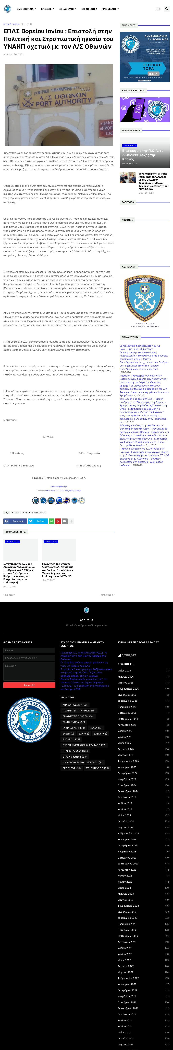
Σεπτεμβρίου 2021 (144, 1008)
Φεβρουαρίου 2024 (144, 833)
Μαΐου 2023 (144, 888)
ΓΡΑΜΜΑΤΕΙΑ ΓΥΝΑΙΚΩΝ (79, 710)
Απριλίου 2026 (144, 676)
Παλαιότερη (106, 594)
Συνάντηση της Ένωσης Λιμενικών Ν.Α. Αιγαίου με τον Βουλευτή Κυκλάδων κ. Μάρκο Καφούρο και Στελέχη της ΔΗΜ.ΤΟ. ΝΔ (58, 570)
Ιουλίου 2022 (144, 948)
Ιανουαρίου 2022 (144, 984)
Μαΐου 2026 (144, 670)
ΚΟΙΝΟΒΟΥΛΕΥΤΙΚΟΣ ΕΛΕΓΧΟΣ (83, 762)
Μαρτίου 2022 (144, 972)
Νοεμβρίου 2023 (144, 851)
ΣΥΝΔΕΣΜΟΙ (66, 8)
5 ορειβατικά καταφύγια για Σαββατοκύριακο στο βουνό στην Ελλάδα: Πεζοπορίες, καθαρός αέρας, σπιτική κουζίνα (86, 672)
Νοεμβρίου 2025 (144, 707)
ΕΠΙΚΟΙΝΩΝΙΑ (89, 8)
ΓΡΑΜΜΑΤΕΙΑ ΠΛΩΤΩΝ (78, 716)
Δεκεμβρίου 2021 (144, 990)
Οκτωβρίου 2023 (144, 857)
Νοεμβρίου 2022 (144, 924)
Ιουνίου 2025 (144, 737)
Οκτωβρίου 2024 (144, 785)
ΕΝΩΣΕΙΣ (46, 8)
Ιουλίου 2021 (144, 1020)
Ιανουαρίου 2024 (144, 839)
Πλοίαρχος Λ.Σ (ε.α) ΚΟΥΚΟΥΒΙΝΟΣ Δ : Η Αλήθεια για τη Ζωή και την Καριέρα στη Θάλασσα (83, 656)
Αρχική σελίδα (11, 24)
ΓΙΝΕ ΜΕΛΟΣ (109, 8)
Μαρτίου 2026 (144, 682)
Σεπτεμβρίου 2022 (144, 936)
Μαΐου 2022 (144, 960)
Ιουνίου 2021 (144, 1026)
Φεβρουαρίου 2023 (144, 906)
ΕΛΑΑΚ (96, 728)
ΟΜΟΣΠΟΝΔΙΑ (25, 8)
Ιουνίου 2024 (144, 809)
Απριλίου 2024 (144, 821)
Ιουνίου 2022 (144, 954)
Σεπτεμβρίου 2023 (144, 863)
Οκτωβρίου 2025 (144, 713)
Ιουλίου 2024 (144, 803)
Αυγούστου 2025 (144, 725)
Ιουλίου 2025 (144, 731)
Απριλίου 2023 (144, 893)
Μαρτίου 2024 (144, 827)
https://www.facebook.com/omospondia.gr (63, 491)
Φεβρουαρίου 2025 (144, 761)
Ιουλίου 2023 (144, 875)
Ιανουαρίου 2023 (144, 912)
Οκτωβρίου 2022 (144, 930)
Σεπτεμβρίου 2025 (144, 719)
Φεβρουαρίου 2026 (144, 688)
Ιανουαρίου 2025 (144, 767)
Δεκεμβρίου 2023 (144, 845)
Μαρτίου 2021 (144, 1044)
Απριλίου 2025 (144, 749)
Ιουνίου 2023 (144, 881)
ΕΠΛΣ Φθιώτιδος (75, 756)
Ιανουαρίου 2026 (144, 695)
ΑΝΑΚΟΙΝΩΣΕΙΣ (75, 705)
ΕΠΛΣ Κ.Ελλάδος (75, 751)
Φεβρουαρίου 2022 (144, 978)
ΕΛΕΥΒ (68, 733)
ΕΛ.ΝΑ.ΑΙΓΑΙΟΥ (74, 728)
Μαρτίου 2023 (144, 900)
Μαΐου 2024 (144, 815)
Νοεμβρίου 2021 (144, 996)
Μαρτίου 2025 (144, 755)
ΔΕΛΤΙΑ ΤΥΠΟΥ (74, 722)
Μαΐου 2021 (144, 1032)
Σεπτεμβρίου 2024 (144, 791)
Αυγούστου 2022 (144, 942)
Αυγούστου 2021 (144, 1014)
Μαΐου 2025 (144, 743)
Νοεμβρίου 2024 (144, 779)
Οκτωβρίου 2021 (144, 1002)
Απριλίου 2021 (144, 1038)
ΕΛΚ (84, 733)
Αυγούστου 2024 (144, 797)
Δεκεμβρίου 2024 (144, 773)
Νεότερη (10, 594)
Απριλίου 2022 (144, 966)
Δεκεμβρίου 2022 (144, 918)
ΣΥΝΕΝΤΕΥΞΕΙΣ (97, 768)
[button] (158, 9)
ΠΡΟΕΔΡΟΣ (72, 768)
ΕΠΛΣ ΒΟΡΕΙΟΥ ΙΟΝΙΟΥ (34, 512)
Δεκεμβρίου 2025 (144, 700)
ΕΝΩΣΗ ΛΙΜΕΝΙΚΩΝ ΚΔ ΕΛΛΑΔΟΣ (84, 745)
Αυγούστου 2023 (144, 869)
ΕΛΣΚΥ (100, 733)
